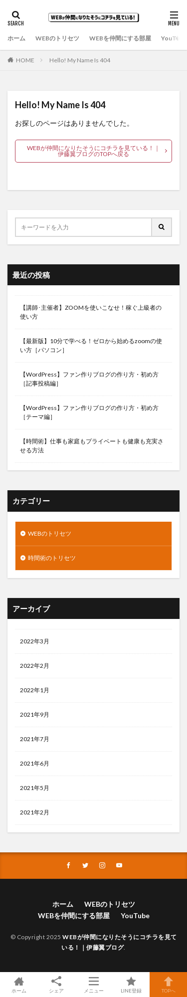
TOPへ (168, 984)
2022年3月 (34, 641)
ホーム (16, 38)
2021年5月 (34, 788)
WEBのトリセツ (57, 38)
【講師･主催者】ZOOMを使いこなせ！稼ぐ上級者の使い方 (91, 312)
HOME (25, 60)
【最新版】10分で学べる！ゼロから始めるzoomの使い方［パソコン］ (91, 345)
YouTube (174, 38)
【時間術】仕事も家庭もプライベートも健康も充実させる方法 (92, 445)
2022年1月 (34, 690)
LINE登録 (131, 984)
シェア (56, 985)
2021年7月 (34, 739)
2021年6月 (34, 763)
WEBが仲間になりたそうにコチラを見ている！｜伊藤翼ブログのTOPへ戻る (93, 151)
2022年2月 (34, 665)
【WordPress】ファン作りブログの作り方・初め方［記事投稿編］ (89, 379)
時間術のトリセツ (52, 558)
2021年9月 (34, 714)
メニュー (93, 984)
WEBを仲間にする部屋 (120, 38)
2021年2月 (34, 812)
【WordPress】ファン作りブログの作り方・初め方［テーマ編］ (89, 412)
